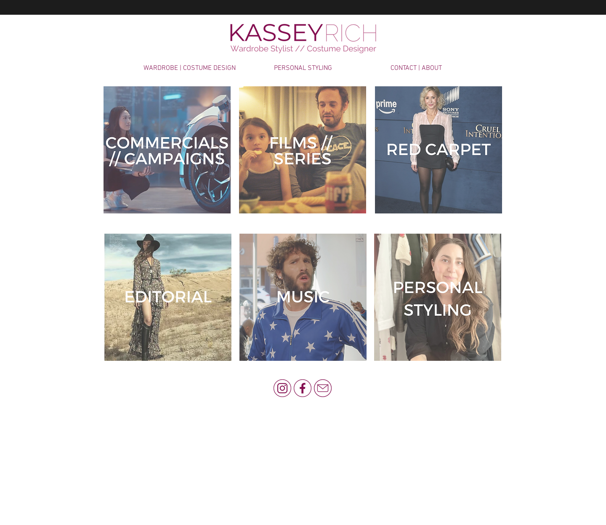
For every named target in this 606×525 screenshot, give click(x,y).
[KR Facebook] (302, 388)
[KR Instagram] (282, 388)
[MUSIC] (303, 297)
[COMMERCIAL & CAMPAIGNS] (167, 149)
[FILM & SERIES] (302, 149)
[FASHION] (168, 297)
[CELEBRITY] (438, 149)
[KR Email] (323, 388)
